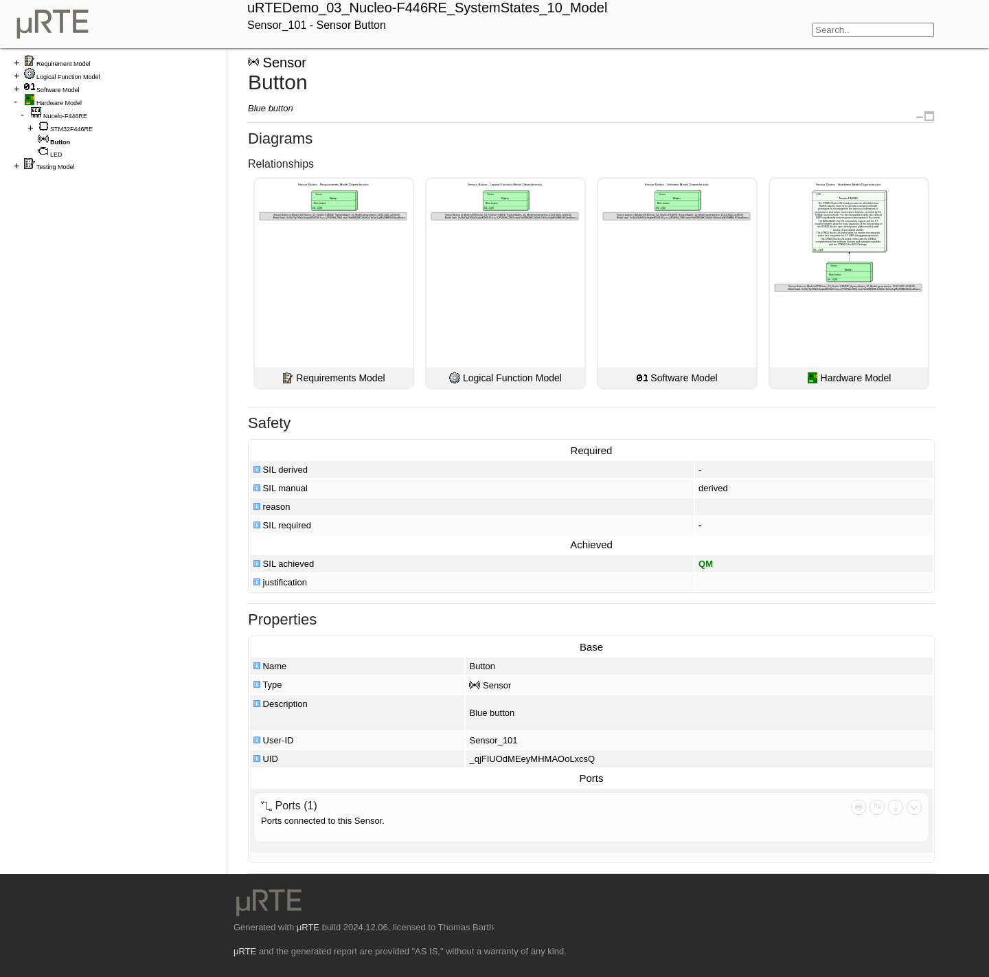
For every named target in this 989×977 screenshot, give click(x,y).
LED (56, 154)
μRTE (308, 927)
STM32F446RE (71, 129)
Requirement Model (63, 63)
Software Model (58, 90)
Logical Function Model (68, 77)
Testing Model (55, 167)
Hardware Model (59, 103)
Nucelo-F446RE (65, 116)
